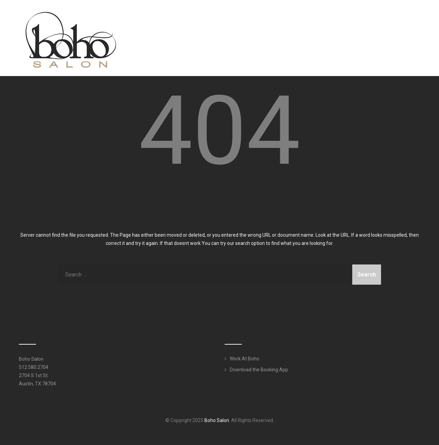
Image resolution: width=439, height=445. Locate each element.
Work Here (400, 18)
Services (323, 18)
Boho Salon (216, 420)
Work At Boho (244, 358)
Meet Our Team (279, 18)
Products (362, 18)
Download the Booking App (259, 369)
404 (219, 131)
